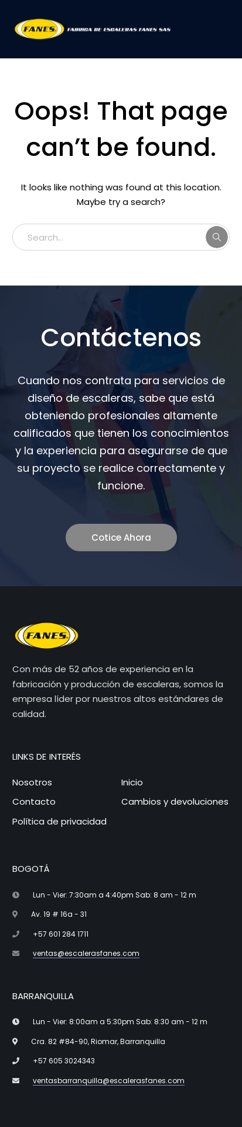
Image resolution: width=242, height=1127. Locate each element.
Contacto (34, 801)
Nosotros (32, 782)
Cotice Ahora (121, 537)
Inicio (132, 782)
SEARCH (217, 237)
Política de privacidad (59, 821)
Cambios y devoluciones (175, 801)
